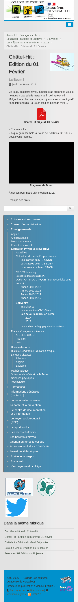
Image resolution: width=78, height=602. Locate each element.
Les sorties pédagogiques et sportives (42, 326)
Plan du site (35, 590)
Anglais (15, 234)
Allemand (21, 358)
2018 (46, 42)
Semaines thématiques (24, 451)
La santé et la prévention (25, 405)
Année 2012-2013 (31, 290)
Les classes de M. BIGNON (36, 259)
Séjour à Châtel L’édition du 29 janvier (26, 547)
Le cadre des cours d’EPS (30, 275)
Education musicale (22, 245)
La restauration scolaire (25, 400)
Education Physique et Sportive (24, 38)
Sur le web (17, 461)
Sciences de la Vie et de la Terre (29, 374)
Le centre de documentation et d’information (28, 411)
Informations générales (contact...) (25, 393)
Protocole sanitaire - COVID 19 (29, 446)
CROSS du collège (26, 272)
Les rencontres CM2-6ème (36, 310)
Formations (18, 386)
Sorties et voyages (22, 456)
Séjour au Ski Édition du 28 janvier (24, 553)
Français (21, 338)
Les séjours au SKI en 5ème (22, 42)
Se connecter (15, 590)
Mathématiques (20, 370)
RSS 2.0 (34, 594)
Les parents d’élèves (23, 436)
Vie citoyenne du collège (26, 466)
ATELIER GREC (25, 334)
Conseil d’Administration (26, 224)
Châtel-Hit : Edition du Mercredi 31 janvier (28, 536)
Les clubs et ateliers (23, 432)
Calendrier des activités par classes (36, 256)
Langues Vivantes (21, 354)
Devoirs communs (21, 241)
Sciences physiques (22, 378)
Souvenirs (52, 38)
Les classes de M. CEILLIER (37, 263)
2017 (28, 317)
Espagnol (21, 365)
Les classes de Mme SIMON (37, 267)
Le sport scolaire (21, 427)
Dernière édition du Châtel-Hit (21, 531)
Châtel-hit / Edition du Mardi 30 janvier (26, 542)
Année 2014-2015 (31, 297)
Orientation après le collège (27, 441)
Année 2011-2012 (31, 286)
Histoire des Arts (20, 347)
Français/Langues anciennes (27, 331)
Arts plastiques (19, 237)
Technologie (18, 381)
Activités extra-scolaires (25, 219)
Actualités (21, 252)
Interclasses (27, 306)
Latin (18, 342)
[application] (41, 162)
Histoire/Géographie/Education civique (33, 350)
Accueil (10, 35)
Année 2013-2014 (31, 294)
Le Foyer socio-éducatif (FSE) (25, 420)
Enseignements (28, 35)
